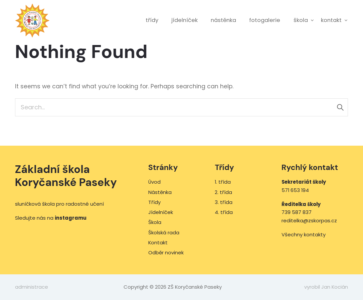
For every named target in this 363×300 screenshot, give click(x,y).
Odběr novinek (166, 252)
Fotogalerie (264, 20)
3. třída (223, 202)
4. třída (224, 212)
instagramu (70, 217)
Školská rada (163, 232)
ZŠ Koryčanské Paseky (32, 20)
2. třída (223, 192)
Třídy (152, 20)
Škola (301, 20)
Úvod (154, 181)
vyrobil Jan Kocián (326, 286)
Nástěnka (223, 20)
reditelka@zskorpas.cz (309, 220)
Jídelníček (184, 20)
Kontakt (331, 20)
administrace (31, 286)
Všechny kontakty (304, 234)
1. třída (223, 181)
